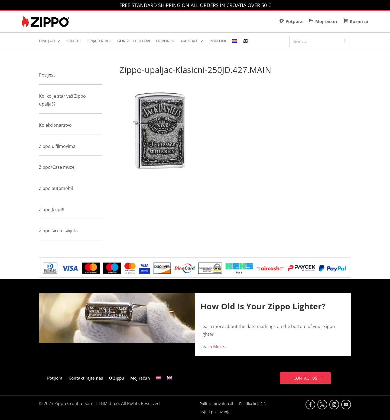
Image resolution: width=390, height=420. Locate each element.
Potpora (55, 378)
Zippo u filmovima (57, 146)
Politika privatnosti (216, 404)
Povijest (47, 75)
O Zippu (116, 378)
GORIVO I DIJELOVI (133, 41)
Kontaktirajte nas (86, 378)
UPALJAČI (47, 41)
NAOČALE (189, 41)
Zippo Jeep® (51, 209)
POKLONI (218, 41)
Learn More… (213, 346)
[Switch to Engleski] (245, 42)
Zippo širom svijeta (58, 231)
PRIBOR (163, 41)
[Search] (345, 41)
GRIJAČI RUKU (99, 41)
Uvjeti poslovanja (215, 412)
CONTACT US (305, 378)
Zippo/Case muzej (57, 167)
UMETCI (74, 41)
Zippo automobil (56, 188)
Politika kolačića (253, 404)
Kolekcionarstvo (55, 125)
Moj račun (140, 378)
